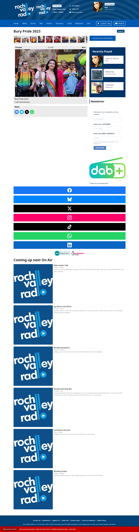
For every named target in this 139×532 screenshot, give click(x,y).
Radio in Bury (101, 520)
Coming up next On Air (33, 260)
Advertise (79, 23)
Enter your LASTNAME (102, 124)
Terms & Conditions (88, 520)
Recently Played (102, 51)
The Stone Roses (110, 74)
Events (49, 23)
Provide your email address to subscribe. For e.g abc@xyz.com (106, 142)
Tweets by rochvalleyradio (98, 183)
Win (41, 23)
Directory (59, 23)
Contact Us (37, 520)
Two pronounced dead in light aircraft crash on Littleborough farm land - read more (47, 529)
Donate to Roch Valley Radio (103, 38)
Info (88, 23)
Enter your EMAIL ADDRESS (104, 133)
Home (16, 23)
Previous (18, 46)
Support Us (56, 520)
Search (120, 31)
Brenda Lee (109, 87)
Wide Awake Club (59, 9)
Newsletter (46, 520)
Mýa (106, 7)
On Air (33, 23)
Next (83, 46)
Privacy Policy (75, 520)
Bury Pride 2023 (17, 39)
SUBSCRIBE (99, 148)
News (24, 23)
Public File (65, 520)
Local (69, 23)
